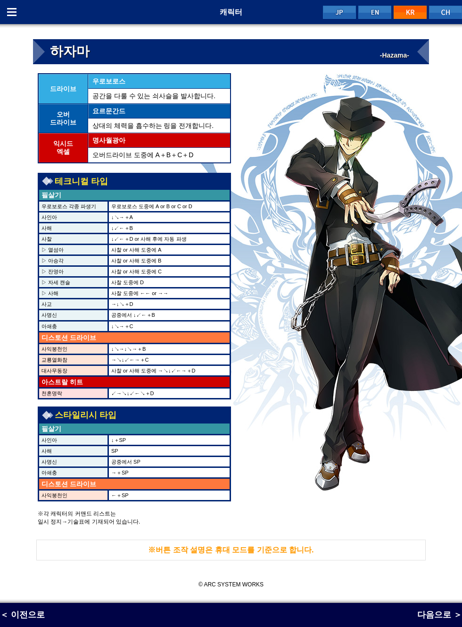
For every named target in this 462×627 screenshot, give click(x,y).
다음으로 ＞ (439, 614)
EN (374, 12)
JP (339, 12)
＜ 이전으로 (22, 614)
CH (445, 12)
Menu (12, 12)
